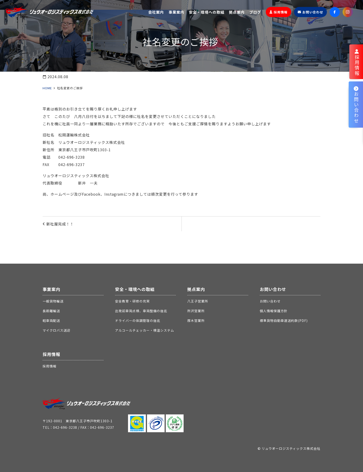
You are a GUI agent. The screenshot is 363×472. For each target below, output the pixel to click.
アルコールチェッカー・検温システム (144, 330)
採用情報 (51, 354)
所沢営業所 (196, 310)
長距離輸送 (51, 310)
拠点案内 (196, 289)
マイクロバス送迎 (56, 330)
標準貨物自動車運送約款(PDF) (284, 320)
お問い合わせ (273, 289)
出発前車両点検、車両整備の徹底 (141, 310)
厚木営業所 (196, 320)
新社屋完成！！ (60, 224)
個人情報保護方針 (274, 310)
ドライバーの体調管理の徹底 (137, 320)
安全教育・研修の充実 (132, 301)
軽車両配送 (51, 320)
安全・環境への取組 (135, 289)
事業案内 (51, 289)
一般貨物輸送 (53, 301)
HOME (47, 88)
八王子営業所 (197, 301)
